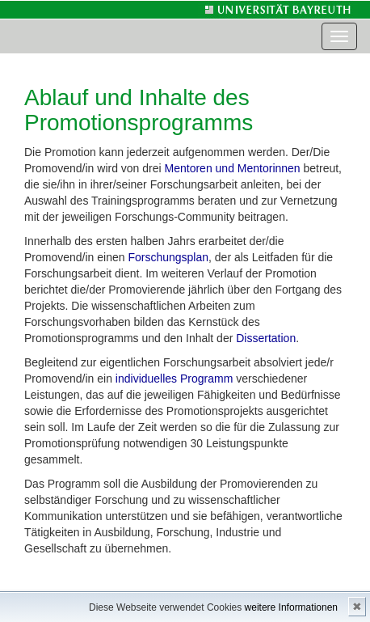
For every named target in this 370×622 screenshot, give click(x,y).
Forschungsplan (168, 257)
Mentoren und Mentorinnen (233, 168)
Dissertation (266, 338)
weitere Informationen (291, 607)
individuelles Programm (174, 378)
